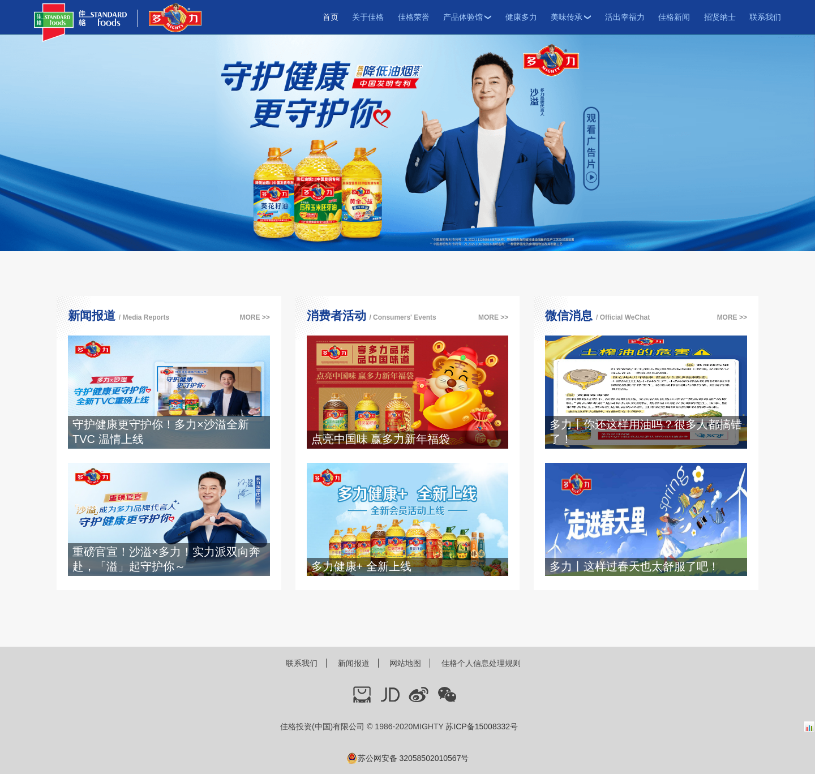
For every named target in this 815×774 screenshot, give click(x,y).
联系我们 (765, 17)
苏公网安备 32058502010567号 (407, 758)
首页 (330, 17)
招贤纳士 (720, 17)
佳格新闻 (674, 17)
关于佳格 (368, 17)
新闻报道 (354, 663)
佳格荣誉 (414, 17)
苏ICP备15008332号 (481, 726)
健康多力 (521, 17)
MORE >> (254, 317)
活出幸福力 (625, 17)
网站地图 (405, 663)
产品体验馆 (467, 17)
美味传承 (571, 17)
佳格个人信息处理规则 (481, 663)
